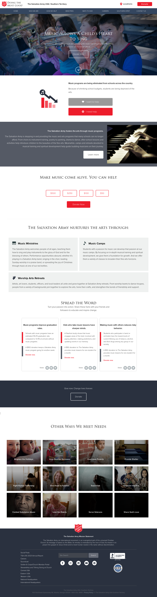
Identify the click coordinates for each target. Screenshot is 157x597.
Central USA (25, 570)
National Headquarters (29, 579)
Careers (105, 11)
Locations (126, 4)
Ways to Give (87, 11)
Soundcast (24, 562)
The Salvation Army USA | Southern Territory (47, 4)
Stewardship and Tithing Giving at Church (36, 567)
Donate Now (78, 54)
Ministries (69, 11)
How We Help (51, 11)
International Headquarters (30, 582)
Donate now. (30, 355)
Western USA (25, 576)
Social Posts (25, 553)
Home (15, 11)
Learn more (93, 154)
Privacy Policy (88, 593)
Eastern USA (25, 574)
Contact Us (141, 11)
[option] (78, 44)
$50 (102, 193)
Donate (144, 4)
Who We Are (33, 11)
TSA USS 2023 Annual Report (32, 556)
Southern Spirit (123, 11)
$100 (86, 193)
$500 (53, 193)
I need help (89, 111)
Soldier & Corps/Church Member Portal (35, 565)
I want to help (90, 101)
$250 (69, 193)
